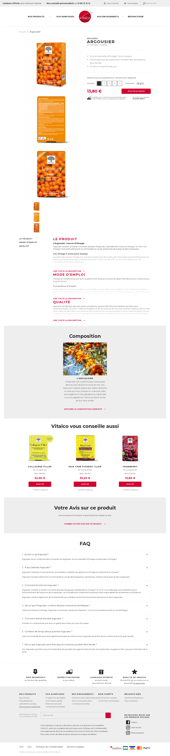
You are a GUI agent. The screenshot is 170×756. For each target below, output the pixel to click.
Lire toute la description (69, 271)
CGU (29, 747)
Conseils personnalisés (55, 707)
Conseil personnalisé (81, 704)
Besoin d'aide (136, 16)
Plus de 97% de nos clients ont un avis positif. (134, 676)
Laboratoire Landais (27, 704)
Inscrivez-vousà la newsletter (28, 715)
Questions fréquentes (133, 698)
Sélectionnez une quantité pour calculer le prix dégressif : (112, 78)
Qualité (24, 246)
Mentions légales (75, 747)
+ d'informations (40, 490)
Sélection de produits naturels (85, 698)
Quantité (90, 83)
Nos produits (36, 16)
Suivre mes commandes (108, 701)
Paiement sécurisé (54, 704)
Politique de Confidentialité (95, 728)
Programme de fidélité (55, 698)
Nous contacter (131, 701)
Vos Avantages (65, 16)
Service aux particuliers (82, 701)
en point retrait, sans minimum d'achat (101, 676)
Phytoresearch (135, 732)
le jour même (68, 675)
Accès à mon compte (107, 698)
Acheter (40, 484)
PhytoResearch (26, 701)
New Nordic (92, 38)
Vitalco (131, 722)
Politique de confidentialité (49, 747)
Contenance (129, 83)
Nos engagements (108, 16)
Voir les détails (119, 99)
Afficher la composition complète (85, 409)
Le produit (26, 239)
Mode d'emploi (28, 242)
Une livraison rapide (54, 701)
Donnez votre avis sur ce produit (85, 524)
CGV (21, 747)
